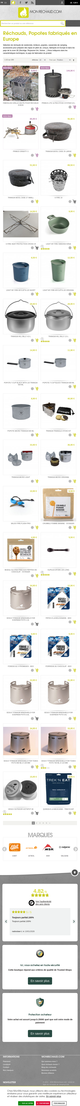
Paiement (6, 1061)
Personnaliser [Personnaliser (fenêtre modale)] (59, 1103)
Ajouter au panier (36, 109)
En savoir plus (40, 980)
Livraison (6, 1064)
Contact (6, 1067)
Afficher (35, 60)
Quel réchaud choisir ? (50, 1064)
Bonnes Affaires (48, 1073)
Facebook (20, 2)
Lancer (62, 23)
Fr (2, 2)
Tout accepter (26, 1103)
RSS (32, 2)
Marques (40, 834)
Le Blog (13, 2)
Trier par (52, 60)
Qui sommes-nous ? (49, 1061)
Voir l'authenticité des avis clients (43, 902)
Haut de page (74, 872)
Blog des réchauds (49, 1067)
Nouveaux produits (49, 1070)
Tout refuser (43, 1103)
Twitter (26, 2)
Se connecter (62, 2)
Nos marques (8, 1070)
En (5, 2)
